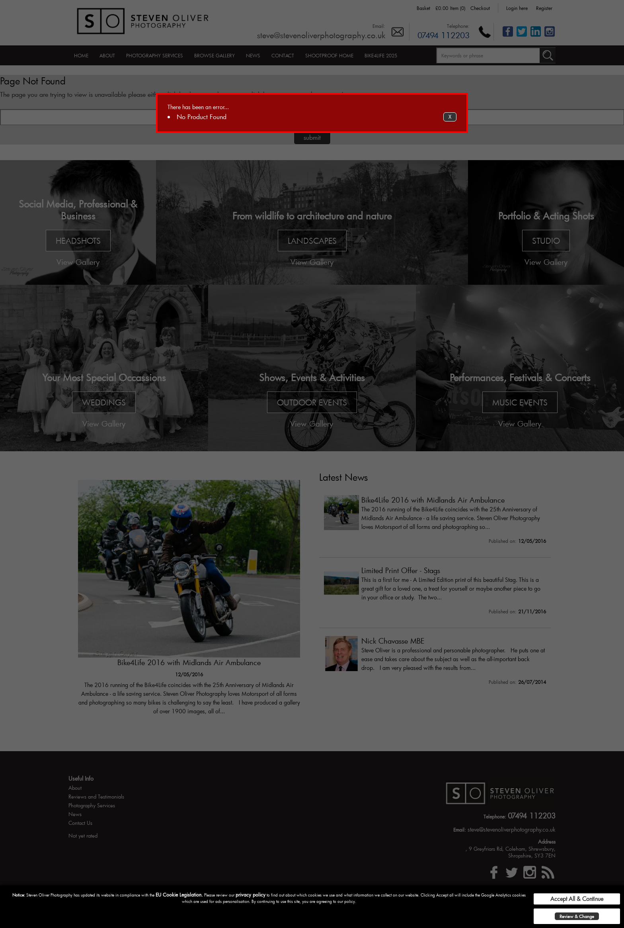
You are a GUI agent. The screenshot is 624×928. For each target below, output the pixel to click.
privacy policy (250, 894)
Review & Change (577, 916)
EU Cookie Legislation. (179, 894)
